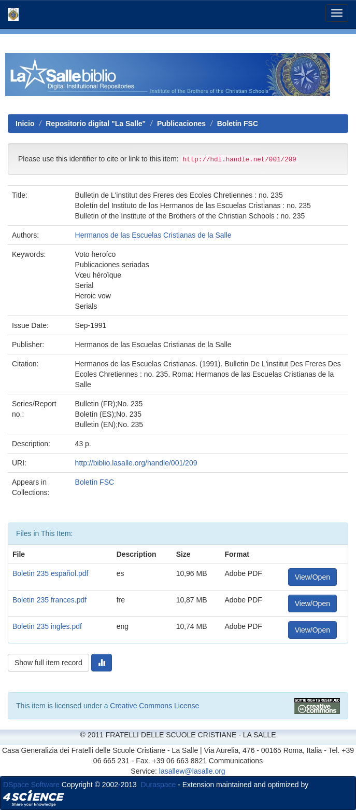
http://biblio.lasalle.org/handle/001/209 (136, 463)
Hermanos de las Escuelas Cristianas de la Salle (153, 235)
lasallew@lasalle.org (192, 771)
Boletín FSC (237, 123)
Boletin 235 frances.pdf (49, 600)
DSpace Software (31, 784)
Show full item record (48, 662)
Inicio (25, 123)
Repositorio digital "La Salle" (96, 123)
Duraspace (158, 784)
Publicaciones (181, 123)
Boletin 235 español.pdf (50, 573)
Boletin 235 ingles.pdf (47, 626)
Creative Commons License (154, 706)
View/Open (312, 577)
